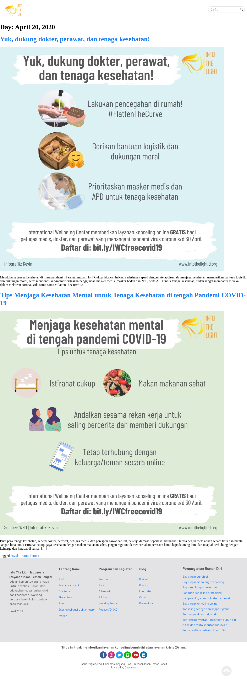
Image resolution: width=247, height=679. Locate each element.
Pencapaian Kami (69, 585)
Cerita (142, 597)
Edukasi (103, 597)
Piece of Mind (147, 603)
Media (154, 9)
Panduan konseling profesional (202, 592)
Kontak (173, 9)
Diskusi (143, 579)
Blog (136, 9)
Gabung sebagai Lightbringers (77, 609)
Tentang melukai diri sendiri (200, 614)
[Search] (241, 9)
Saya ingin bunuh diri (195, 576)
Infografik (145, 591)
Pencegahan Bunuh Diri (86, 9)
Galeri (62, 603)
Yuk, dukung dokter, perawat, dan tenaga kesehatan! (75, 39)
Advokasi (104, 591)
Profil (118, 9)
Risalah (143, 585)
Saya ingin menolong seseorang (203, 581)
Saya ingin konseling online (200, 603)
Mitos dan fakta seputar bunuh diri (204, 624)
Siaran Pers (65, 597)
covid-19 (16, 556)
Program (104, 579)
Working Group (108, 603)
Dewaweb (130, 667)
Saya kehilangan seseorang (200, 587)
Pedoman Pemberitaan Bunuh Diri (204, 630)
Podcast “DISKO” (108, 609)
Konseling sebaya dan (205, 608)
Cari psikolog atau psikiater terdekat (206, 598)
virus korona (30, 556)
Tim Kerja (64, 591)
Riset (102, 585)
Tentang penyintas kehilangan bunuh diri (209, 619)
